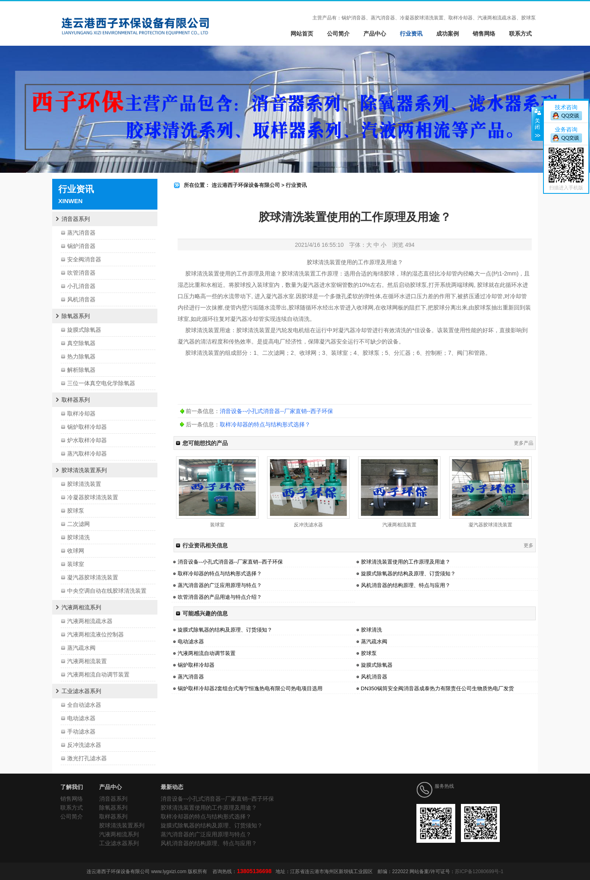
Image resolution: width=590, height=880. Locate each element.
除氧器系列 (76, 316)
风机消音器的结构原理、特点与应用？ (405, 585)
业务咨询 (566, 129)
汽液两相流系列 (81, 607)
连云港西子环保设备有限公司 (246, 185)
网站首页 (302, 33)
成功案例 (447, 33)
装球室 (75, 564)
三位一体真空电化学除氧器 (101, 383)
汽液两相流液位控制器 (95, 634)
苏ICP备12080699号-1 (479, 871)
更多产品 (523, 443)
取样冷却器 (81, 413)
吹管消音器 (81, 272)
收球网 (75, 550)
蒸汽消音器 (81, 232)
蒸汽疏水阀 (81, 648)
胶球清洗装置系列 (84, 470)
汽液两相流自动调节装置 (98, 674)
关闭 (537, 124)
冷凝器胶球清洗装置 (92, 497)
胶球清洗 (78, 537)
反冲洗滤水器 (84, 745)
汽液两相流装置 (87, 661)
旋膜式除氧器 (84, 330)
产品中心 (374, 33)
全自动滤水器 (84, 705)
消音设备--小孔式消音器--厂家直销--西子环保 (276, 411)
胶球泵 (75, 510)
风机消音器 (81, 299)
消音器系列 (76, 219)
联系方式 (520, 33)
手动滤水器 (81, 731)
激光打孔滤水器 (87, 758)
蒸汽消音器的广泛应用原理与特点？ (220, 585)
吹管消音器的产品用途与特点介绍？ (220, 597)
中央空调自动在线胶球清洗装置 (106, 590)
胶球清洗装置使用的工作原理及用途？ (405, 562)
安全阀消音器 (84, 259)
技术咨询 (566, 107)
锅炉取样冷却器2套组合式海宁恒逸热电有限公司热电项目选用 (250, 688)
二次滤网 (78, 524)
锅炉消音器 (81, 246)
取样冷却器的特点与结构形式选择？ (265, 424)
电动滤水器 (81, 718)
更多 (528, 545)
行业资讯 (411, 33)
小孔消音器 (81, 286)
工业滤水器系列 (81, 691)
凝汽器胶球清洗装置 (92, 577)
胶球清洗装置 (84, 484)
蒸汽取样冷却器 (87, 453)
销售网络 (484, 33)
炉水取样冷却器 (87, 440)
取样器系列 (76, 400)
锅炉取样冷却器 (87, 427)
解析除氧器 (81, 370)
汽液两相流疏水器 (89, 621)
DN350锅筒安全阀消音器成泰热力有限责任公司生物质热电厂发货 (437, 688)
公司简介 (338, 33)
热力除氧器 (81, 356)
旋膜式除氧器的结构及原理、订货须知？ (408, 573)
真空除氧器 (81, 343)
